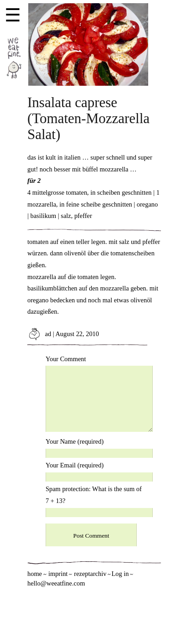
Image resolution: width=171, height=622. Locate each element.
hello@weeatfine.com (56, 583)
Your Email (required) (75, 465)
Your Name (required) (75, 441)
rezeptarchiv (90, 573)
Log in (120, 573)
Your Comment (66, 359)
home (34, 573)
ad (39, 333)
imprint (57, 573)
